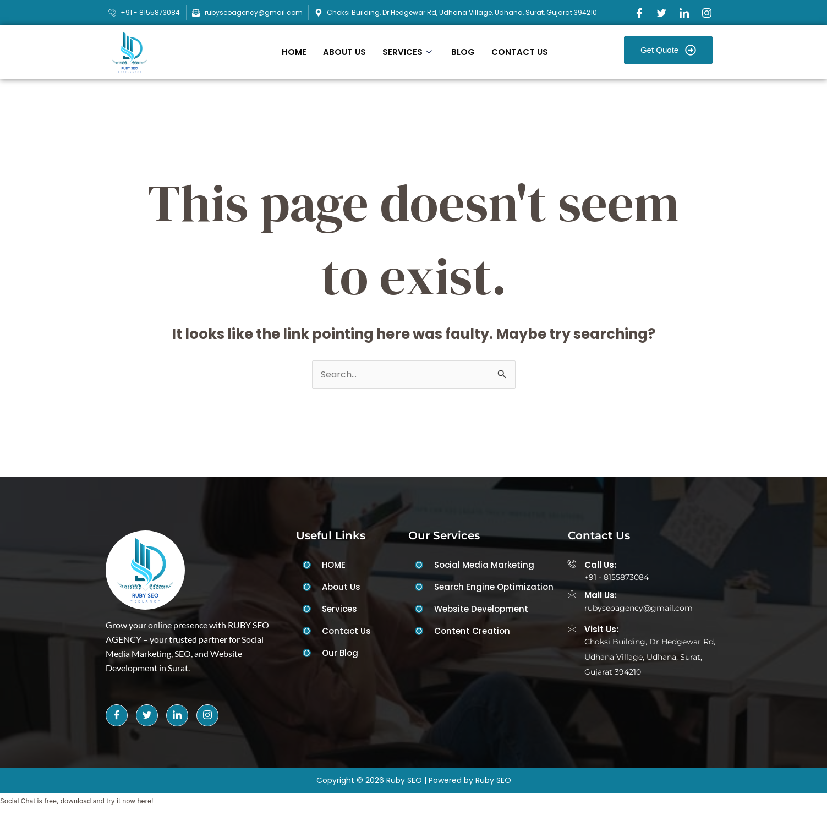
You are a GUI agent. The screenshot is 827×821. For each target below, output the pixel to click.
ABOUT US (344, 52)
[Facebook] (639, 12)
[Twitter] (662, 12)
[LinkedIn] (684, 12)
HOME (294, 52)
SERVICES (408, 52)
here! (145, 802)
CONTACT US (519, 52)
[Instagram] (707, 12)
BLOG (463, 52)
